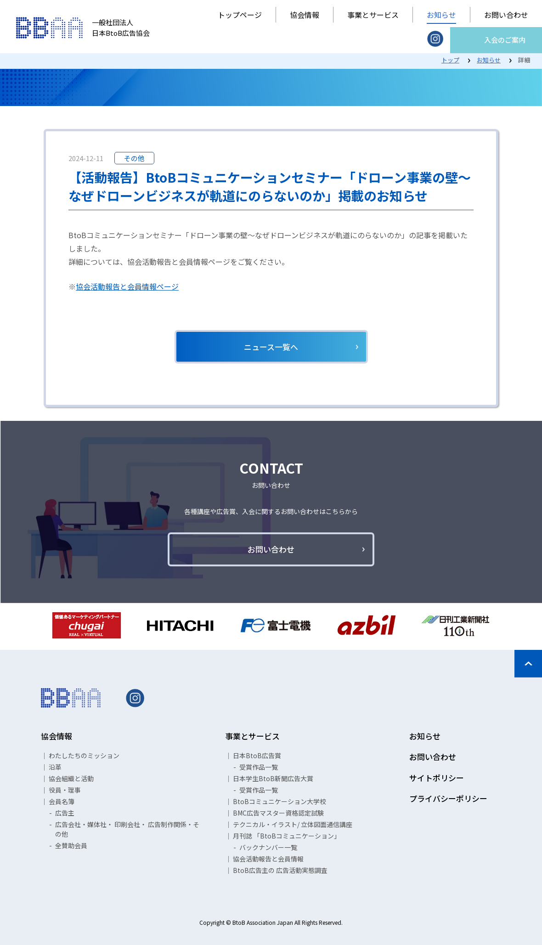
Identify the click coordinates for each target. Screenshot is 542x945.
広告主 (64, 812)
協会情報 (304, 14)
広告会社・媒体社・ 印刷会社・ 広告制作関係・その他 (127, 829)
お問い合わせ (506, 14)
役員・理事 (65, 789)
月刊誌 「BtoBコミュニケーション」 (286, 835)
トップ (450, 60)
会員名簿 (61, 801)
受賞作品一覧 (258, 767)
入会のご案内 (504, 40)
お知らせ (441, 14)
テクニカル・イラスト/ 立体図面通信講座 (292, 824)
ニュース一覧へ (271, 346)
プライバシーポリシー (448, 798)
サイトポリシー (436, 777)
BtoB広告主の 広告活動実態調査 (280, 870)
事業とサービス (373, 14)
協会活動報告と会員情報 (268, 858)
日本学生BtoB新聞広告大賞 (273, 778)
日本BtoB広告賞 (257, 755)
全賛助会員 (71, 845)
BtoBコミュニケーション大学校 (279, 801)
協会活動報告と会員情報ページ (127, 286)
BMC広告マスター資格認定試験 (278, 812)
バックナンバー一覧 (268, 847)
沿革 (55, 767)
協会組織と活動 (71, 778)
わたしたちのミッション (84, 755)
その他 (134, 158)
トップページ (240, 14)
